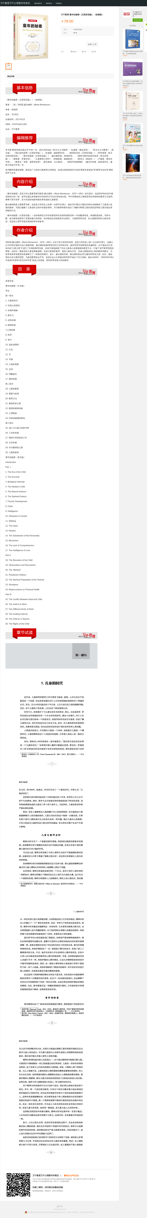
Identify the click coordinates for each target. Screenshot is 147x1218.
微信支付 (72, 52)
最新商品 (49, 3)
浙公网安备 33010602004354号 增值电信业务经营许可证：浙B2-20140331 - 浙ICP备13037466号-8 (61, 1212)
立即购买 (72, 44)
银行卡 (82, 52)
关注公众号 (137, 20)
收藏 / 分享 (92, 44)
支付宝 (92, 52)
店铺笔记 (59, 3)
